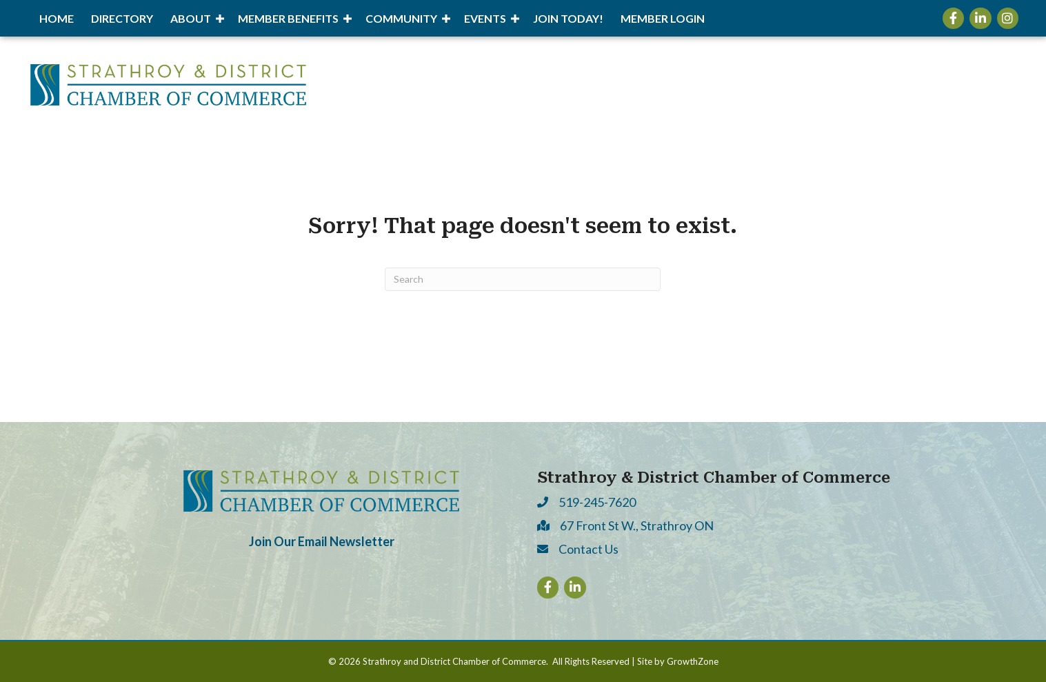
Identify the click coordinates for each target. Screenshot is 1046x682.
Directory (122, 18)
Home (56, 18)
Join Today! (568, 18)
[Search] (523, 279)
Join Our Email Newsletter (321, 541)
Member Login (663, 18)
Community (401, 18)
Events (485, 18)
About (190, 18)
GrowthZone (692, 661)
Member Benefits (288, 18)
